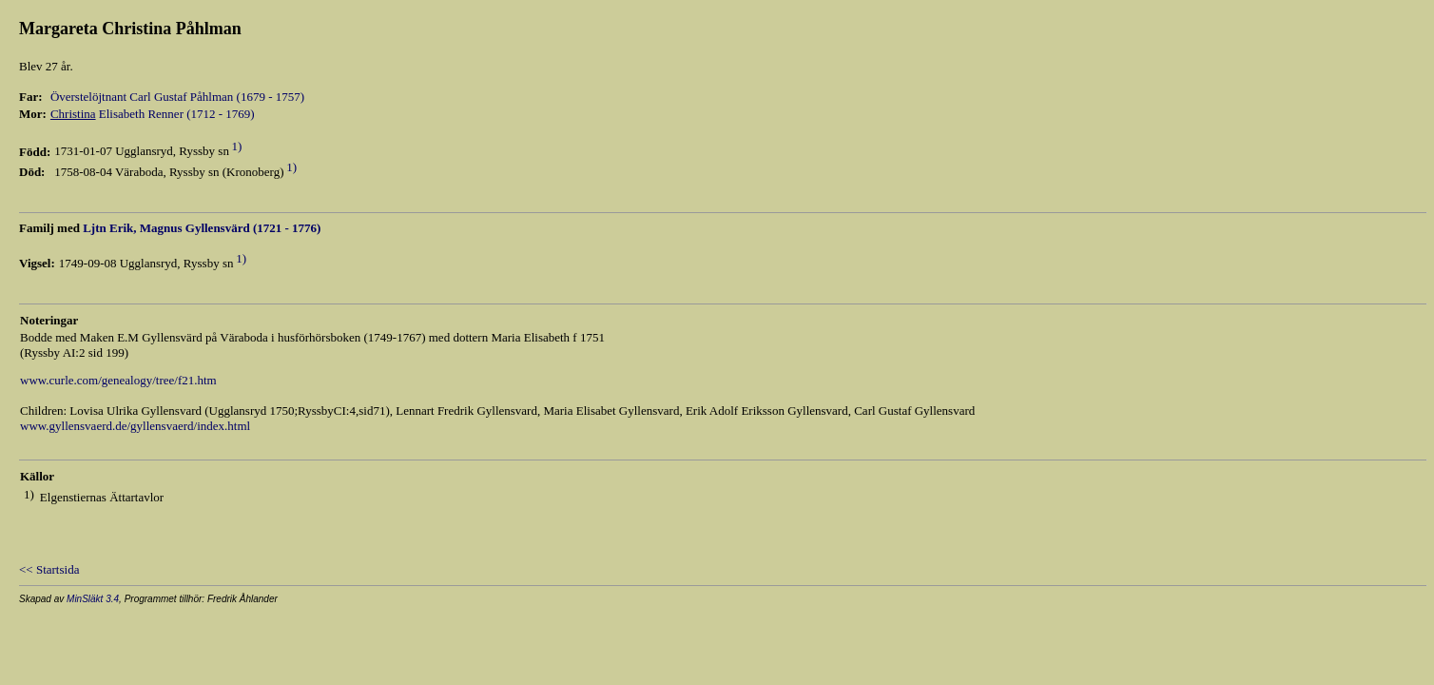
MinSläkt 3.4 (93, 599)
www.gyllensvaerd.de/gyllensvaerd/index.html (135, 426)
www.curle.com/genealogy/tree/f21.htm (118, 380)
